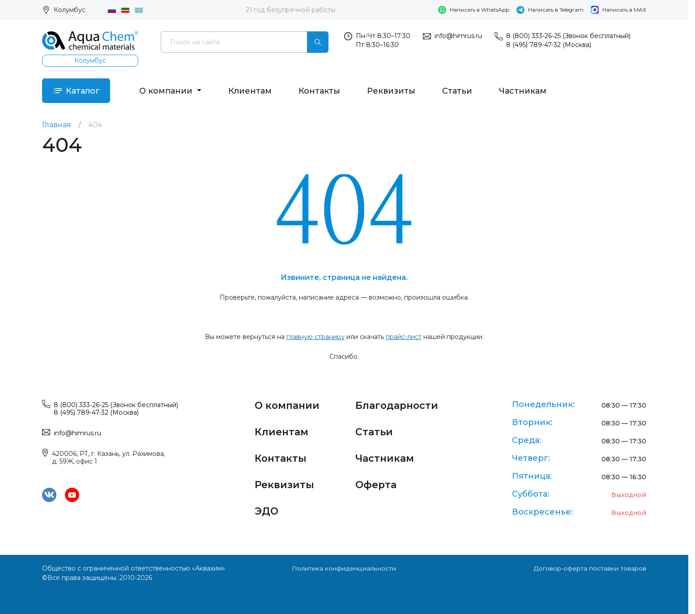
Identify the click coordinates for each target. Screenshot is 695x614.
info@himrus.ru (458, 36)
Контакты (320, 91)
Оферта (376, 483)
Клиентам (250, 91)
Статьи (458, 91)
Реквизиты (391, 91)
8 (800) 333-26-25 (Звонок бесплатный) (568, 36)
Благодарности (397, 405)
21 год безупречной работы (290, 10)
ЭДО (267, 509)
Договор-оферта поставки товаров (589, 568)
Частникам (523, 91)
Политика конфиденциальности (344, 568)
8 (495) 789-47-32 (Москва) (548, 45)
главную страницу (315, 337)
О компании (167, 91)
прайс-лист (404, 337)
